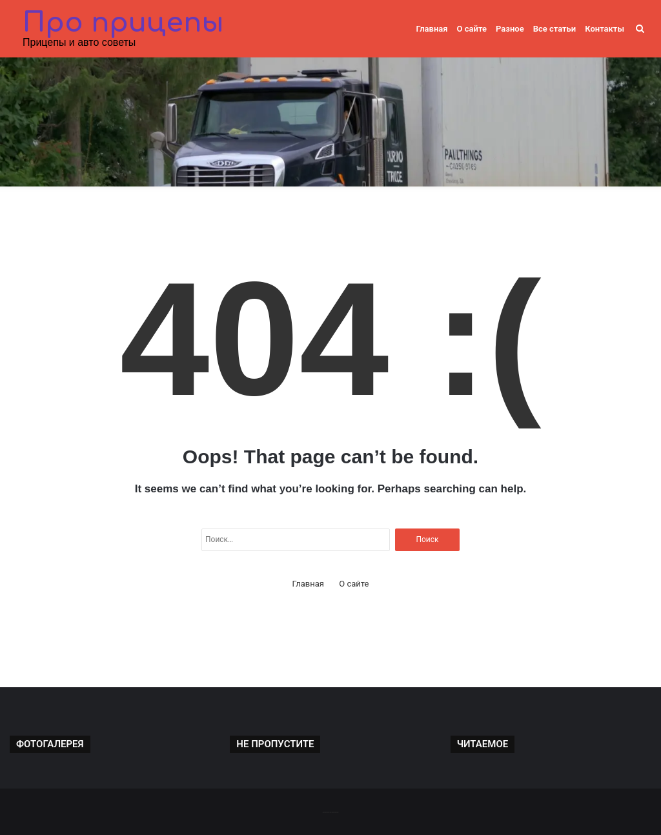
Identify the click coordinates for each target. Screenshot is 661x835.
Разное (510, 29)
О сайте (472, 29)
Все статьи (554, 29)
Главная (431, 29)
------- (330, 811)
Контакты (604, 29)
